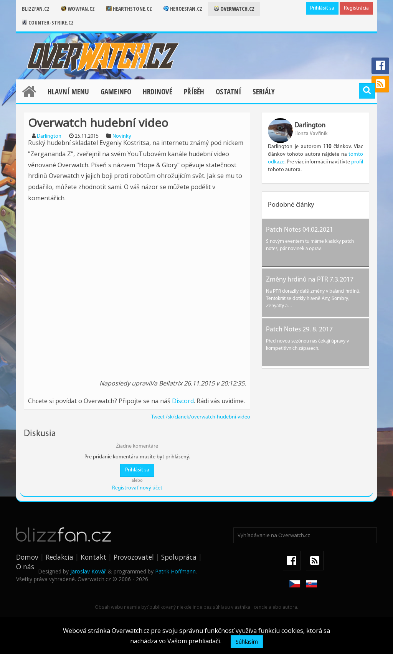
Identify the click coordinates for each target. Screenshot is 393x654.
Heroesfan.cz (182, 8)
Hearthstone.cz (129, 8)
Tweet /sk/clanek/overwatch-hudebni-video (200, 417)
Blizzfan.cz (36, 8)
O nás (25, 566)
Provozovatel (134, 557)
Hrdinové (157, 92)
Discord (183, 401)
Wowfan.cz (78, 8)
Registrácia (356, 8)
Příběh (194, 92)
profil (357, 162)
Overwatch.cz (234, 8)
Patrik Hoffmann (175, 571)
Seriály (264, 92)
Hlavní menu (68, 92)
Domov (27, 557)
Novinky (121, 136)
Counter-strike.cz (48, 22)
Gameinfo (116, 92)
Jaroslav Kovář (88, 571)
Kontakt (93, 557)
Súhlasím (247, 641)
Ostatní (228, 92)
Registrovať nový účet (137, 488)
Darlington (49, 136)
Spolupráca (178, 557)
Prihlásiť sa (322, 8)
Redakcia (59, 557)
